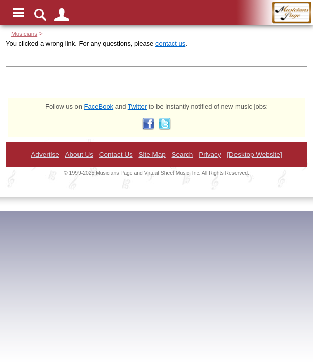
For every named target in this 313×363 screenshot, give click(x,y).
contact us (170, 43)
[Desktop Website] (254, 154)
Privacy (210, 154)
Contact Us (116, 154)
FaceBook (99, 106)
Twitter (137, 106)
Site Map (151, 154)
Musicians (24, 33)
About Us (79, 154)
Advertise (45, 154)
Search (182, 154)
